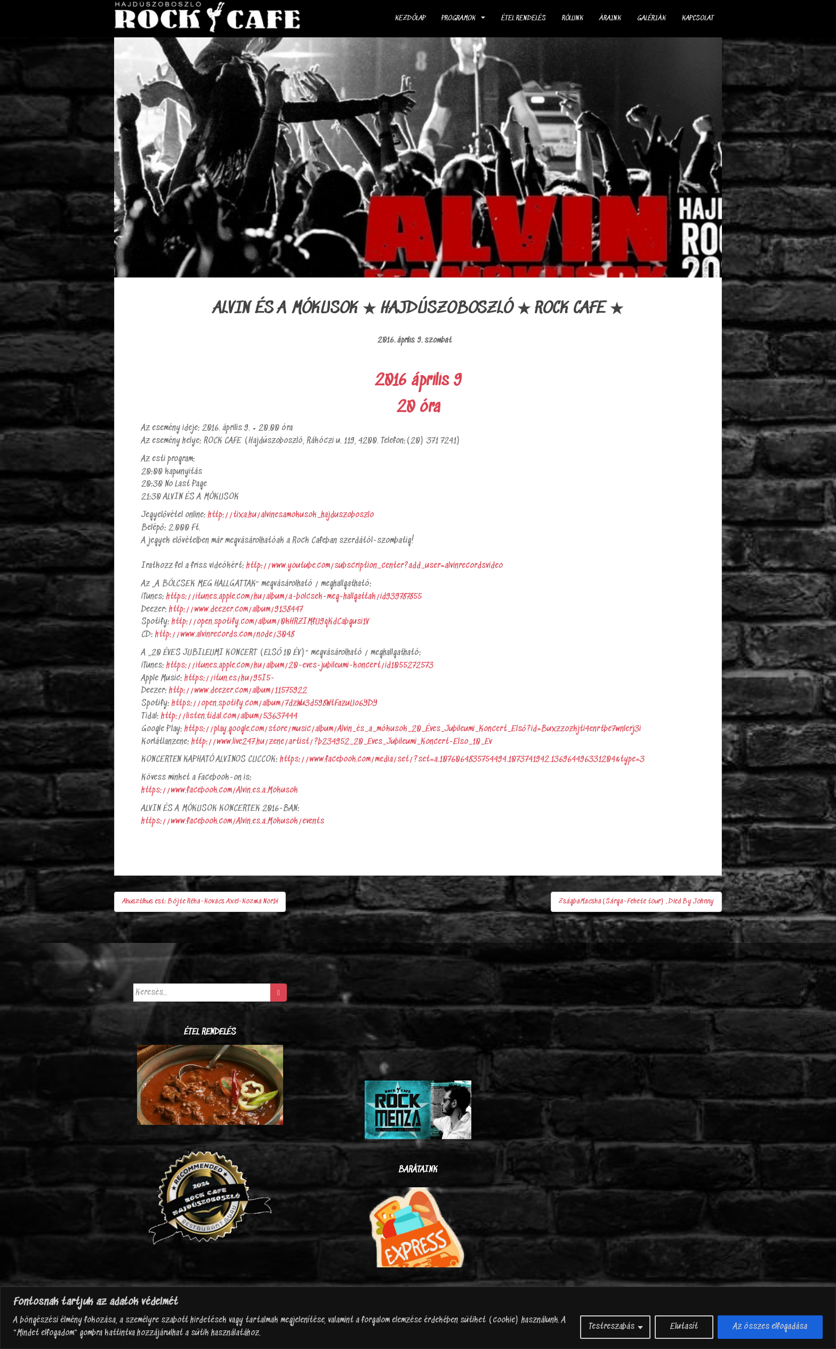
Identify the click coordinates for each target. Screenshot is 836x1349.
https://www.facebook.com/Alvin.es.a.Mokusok (219, 790)
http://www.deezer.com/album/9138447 (236, 609)
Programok (458, 18)
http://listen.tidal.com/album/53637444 (229, 716)
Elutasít (684, 1326)
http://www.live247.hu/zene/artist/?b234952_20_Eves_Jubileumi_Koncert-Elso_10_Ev (341, 742)
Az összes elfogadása (770, 1326)
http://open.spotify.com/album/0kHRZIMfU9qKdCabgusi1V (270, 621)
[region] (418, 1318)
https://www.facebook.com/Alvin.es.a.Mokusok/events (232, 821)
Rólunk (572, 18)
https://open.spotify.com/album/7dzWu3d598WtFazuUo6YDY (274, 703)
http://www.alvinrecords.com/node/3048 (224, 634)
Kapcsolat (698, 18)
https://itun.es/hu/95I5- (229, 678)
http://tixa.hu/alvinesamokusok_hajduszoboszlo (291, 515)
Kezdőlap (410, 18)
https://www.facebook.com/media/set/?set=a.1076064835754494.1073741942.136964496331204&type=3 (462, 759)
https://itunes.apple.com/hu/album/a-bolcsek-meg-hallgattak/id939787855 (294, 596)
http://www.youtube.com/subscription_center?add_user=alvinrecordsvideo (374, 565)
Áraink (610, 18)
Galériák (651, 18)
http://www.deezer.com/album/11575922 (238, 690)
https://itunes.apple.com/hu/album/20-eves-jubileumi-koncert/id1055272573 (299, 665)
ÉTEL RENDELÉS (523, 18)
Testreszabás (611, 1326)
